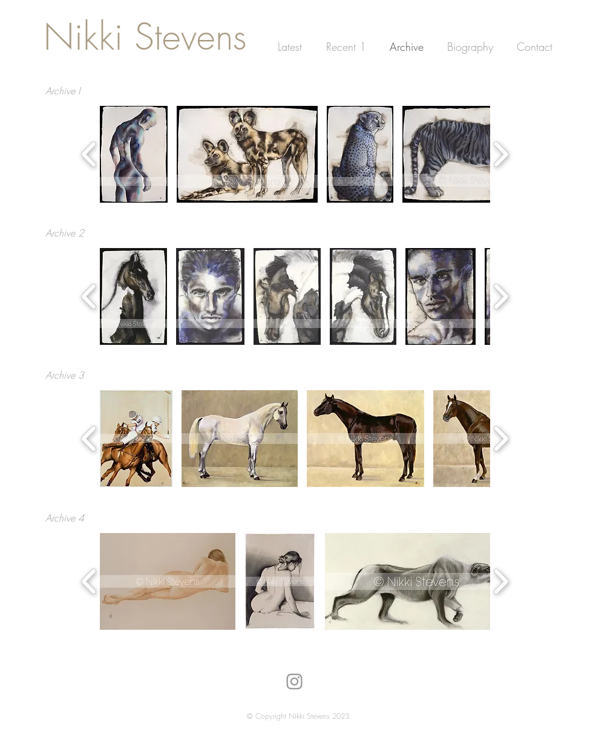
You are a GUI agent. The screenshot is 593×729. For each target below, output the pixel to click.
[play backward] (89, 154)
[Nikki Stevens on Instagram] (294, 681)
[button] (134, 154)
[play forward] (500, 154)
